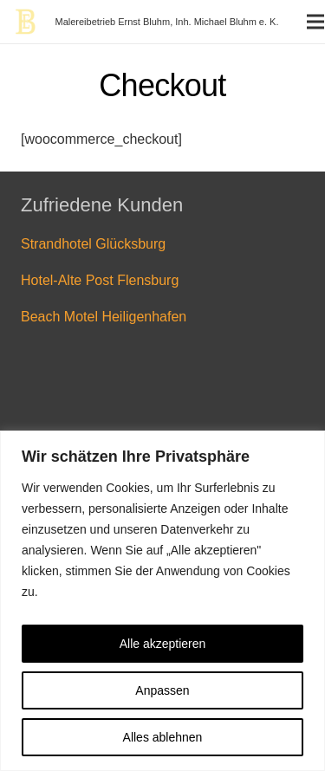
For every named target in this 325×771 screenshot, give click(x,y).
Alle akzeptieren (163, 644)
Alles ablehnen (163, 737)
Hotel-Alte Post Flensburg (100, 280)
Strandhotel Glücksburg (93, 243)
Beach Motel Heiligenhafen (103, 316)
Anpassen (162, 690)
